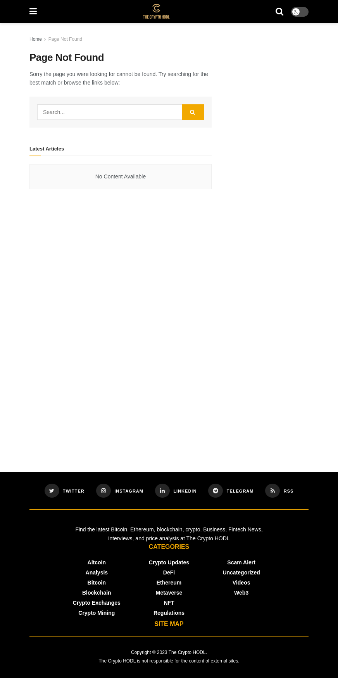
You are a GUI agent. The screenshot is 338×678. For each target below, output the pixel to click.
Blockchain (96, 593)
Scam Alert (241, 562)
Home (35, 39)
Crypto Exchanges (97, 603)
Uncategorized (241, 572)
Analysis (97, 572)
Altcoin (97, 562)
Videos (241, 582)
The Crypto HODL (187, 652)
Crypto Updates (169, 562)
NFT (169, 603)
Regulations (169, 613)
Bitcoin (97, 582)
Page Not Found (65, 39)
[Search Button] (193, 112)
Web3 (241, 593)
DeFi (169, 572)
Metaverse (169, 593)
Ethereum (169, 582)
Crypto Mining (96, 613)
